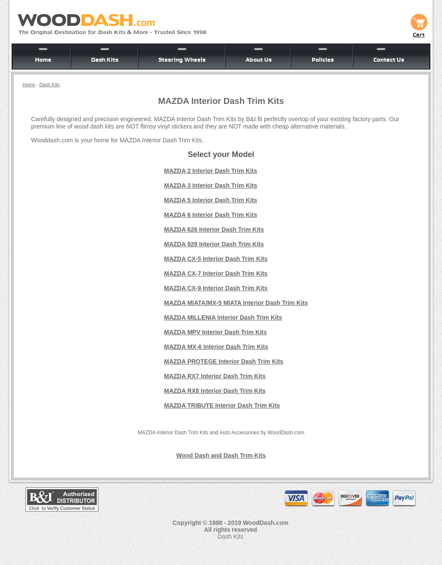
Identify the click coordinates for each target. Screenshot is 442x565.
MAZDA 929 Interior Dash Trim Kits (214, 244)
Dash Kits (104, 59)
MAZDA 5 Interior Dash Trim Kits (210, 200)
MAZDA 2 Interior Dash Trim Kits (210, 170)
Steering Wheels (181, 59)
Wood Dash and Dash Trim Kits (220, 455)
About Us (259, 59)
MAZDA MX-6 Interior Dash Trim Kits (216, 346)
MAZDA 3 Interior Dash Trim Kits (210, 185)
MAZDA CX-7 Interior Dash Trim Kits (216, 273)
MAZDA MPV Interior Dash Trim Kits (215, 332)
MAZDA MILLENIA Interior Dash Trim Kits (223, 317)
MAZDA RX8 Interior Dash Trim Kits (214, 390)
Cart (418, 31)
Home (43, 59)
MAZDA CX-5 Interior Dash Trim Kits (216, 258)
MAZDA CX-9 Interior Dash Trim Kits (216, 288)
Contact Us (388, 59)
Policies (323, 59)
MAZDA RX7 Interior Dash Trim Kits (214, 376)
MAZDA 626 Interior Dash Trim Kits (214, 229)
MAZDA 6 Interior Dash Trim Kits (210, 214)
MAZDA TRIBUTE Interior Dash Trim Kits (222, 405)
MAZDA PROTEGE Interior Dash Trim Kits (223, 361)
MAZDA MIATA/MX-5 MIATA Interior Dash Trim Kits (236, 302)
